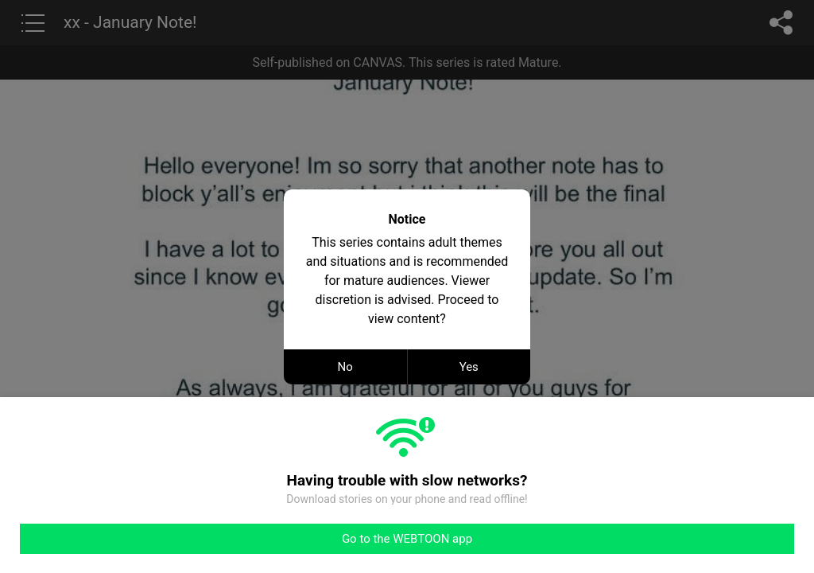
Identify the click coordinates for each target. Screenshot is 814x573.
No (345, 367)
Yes (469, 367)
